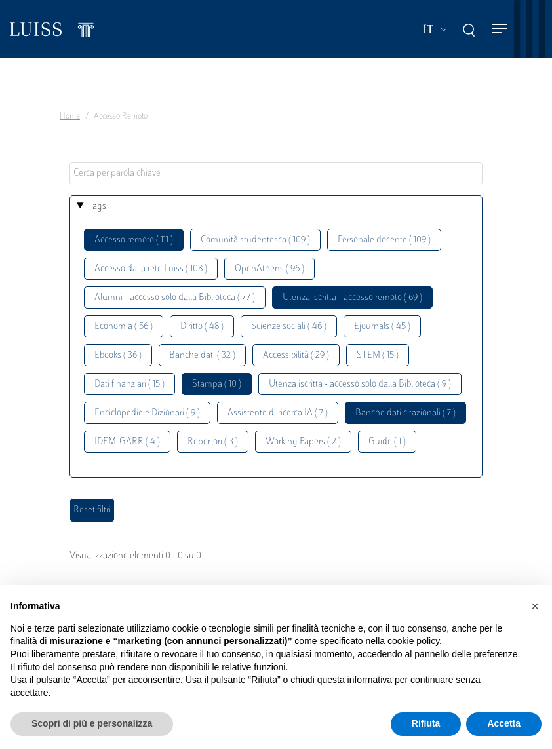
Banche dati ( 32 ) (202, 355)
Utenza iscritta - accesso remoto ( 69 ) (352, 298)
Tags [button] (97, 207)
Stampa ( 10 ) (216, 384)
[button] (534, 606)
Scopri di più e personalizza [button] (91, 723)
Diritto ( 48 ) (202, 327)
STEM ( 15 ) (378, 355)
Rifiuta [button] (426, 723)
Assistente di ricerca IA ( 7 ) (277, 413)
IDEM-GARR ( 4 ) (127, 442)
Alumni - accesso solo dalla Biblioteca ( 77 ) (174, 298)
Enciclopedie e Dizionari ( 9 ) (147, 413)
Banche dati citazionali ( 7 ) (405, 413)
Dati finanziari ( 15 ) (129, 384)
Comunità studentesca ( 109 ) (255, 240)
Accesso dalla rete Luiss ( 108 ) (150, 269)
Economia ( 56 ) (123, 327)
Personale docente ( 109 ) (384, 240)
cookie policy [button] (413, 641)
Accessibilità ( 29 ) (296, 355)
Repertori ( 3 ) (212, 442)
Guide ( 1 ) (387, 442)
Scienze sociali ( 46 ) (288, 327)
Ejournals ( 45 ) (382, 327)
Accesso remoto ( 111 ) (133, 240)
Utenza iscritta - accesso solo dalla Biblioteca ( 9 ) (360, 384)
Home (70, 117)
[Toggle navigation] (499, 29)
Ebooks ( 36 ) (118, 355)
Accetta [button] (504, 723)
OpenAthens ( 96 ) (269, 269)
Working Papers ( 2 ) (303, 442)
